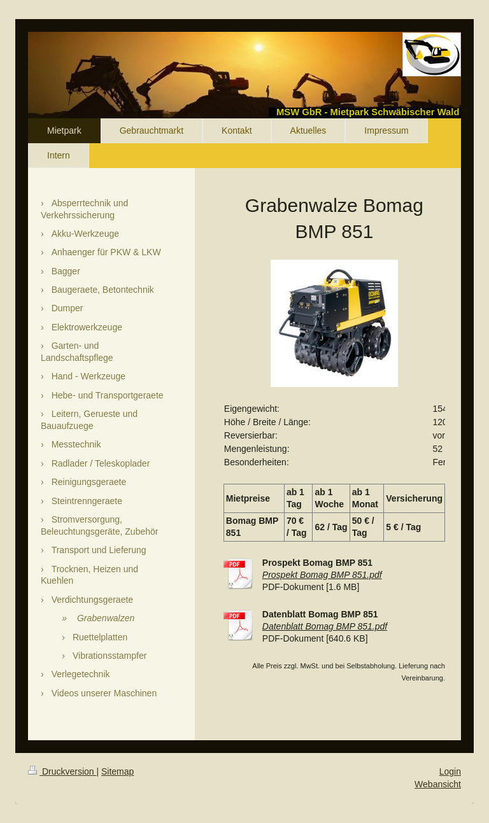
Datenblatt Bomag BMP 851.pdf (324, 626)
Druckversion (62, 771)
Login (450, 771)
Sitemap (117, 771)
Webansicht (438, 784)
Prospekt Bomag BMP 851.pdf (322, 575)
